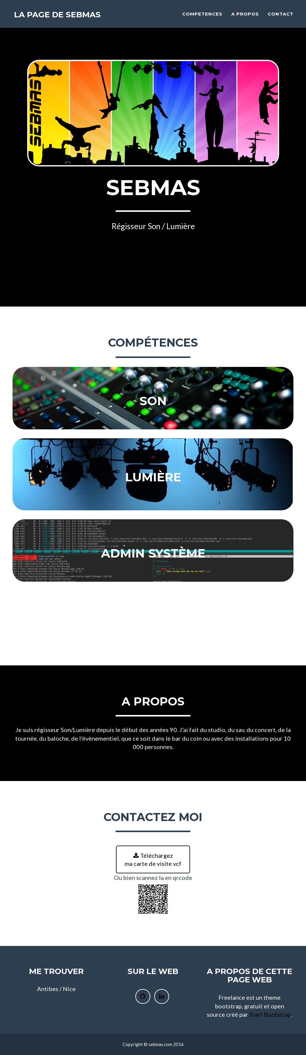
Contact (280, 16)
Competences (202, 16)
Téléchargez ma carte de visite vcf (153, 859)
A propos (245, 16)
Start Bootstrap (270, 1014)
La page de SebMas (61, 17)
